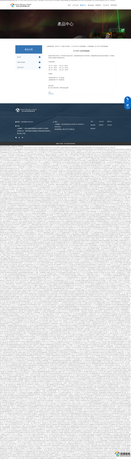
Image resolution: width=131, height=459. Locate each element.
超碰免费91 (53, 430)
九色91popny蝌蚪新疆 (105, 242)
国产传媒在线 (16, 290)
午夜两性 (19, 352)
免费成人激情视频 (63, 189)
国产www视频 (31, 430)
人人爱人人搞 (86, 410)
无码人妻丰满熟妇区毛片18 (39, 184)
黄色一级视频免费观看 (9, 208)
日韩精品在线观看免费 (29, 234)
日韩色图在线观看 (20, 266)
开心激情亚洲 (78, 375)
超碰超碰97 (64, 395)
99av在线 (104, 168)
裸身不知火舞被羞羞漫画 (28, 239)
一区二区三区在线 (123, 229)
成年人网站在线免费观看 (56, 242)
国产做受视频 (109, 157)
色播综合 (99, 267)
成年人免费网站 (37, 216)
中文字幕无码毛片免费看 (5, 288)
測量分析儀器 (21, 62)
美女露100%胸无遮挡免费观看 (97, 237)
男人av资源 (14, 355)
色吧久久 (56, 154)
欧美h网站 (117, 375)
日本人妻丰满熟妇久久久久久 (21, 435)
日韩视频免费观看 (6, 427)
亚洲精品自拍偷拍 (108, 398)
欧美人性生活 (99, 251)
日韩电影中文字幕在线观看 (57, 243)
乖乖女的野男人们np (69, 194)
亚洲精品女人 (102, 299)
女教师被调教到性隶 (5, 152)
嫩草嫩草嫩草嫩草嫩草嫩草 (96, 162)
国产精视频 (76, 165)
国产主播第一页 (15, 378)
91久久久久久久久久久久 (101, 243)
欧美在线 (60, 346)
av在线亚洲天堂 (46, 165)
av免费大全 (4, 176)
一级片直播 (27, 416)
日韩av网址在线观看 (94, 307)
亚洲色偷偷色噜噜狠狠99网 (6, 175)
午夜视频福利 (71, 192)
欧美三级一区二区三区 (6, 368)
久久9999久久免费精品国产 (70, 448)
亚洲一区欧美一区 (118, 216)
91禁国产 (54, 298)
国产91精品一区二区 (5, 285)
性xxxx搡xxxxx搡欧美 (38, 192)
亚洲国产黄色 (20, 454)
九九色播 (7, 251)
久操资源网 (105, 231)
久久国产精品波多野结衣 (56, 343)
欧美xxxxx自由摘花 (113, 199)
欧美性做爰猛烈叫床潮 (77, 191)
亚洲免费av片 (56, 379)
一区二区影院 (85, 150)
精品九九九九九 (28, 386)
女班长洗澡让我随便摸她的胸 (115, 162)
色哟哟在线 (86, 419)
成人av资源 (27, 194)
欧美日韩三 (12, 245)
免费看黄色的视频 (32, 227)
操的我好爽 (127, 312)
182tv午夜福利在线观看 (49, 304)
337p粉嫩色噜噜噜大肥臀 (40, 325)
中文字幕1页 (43, 168)
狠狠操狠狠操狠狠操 (29, 355)
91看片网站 (114, 416)
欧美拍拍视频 (72, 150)
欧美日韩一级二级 (13, 373)
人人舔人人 (43, 384)
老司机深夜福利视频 (71, 351)
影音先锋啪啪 (116, 173)
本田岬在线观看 (26, 210)
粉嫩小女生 (113, 362)
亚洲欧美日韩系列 (51, 167)
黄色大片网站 (37, 229)
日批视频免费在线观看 (30, 451)
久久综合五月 (10, 200)
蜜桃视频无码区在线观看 (115, 234)
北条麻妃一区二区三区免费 (109, 159)
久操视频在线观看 (57, 296)
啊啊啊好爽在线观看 (102, 306)
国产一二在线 (80, 307)
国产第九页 (37, 183)
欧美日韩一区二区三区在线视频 (107, 250)
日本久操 (17, 213)
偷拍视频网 (95, 390)
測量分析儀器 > (66, 46)
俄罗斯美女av (121, 231)
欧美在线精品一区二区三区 (116, 186)
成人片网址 (88, 155)
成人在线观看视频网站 (97, 207)
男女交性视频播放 (109, 237)
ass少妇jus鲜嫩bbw (25, 163)
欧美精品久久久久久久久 (12, 304)
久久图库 (121, 307)
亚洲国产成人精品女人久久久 (12, 226)
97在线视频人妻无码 (89, 154)
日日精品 (30, 378)
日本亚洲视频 (30, 277)
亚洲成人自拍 (61, 162)
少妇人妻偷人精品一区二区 (12, 445)
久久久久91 (36, 339)
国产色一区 (107, 323)
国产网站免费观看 (12, 386)
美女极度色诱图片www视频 (30, 149)
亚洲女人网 (105, 381)
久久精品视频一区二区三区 (61, 277)
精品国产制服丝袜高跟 (126, 183)
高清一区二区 (14, 360)
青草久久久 (2, 215)
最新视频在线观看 (23, 378)
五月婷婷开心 (104, 320)
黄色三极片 (83, 362)
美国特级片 (71, 288)
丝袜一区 (30, 352)
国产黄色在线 (12, 253)
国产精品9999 (122, 211)
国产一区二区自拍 (27, 267)
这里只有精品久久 (100, 293)
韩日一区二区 (59, 456)
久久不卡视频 (82, 155)
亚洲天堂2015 (79, 237)
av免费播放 (27, 266)
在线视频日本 (57, 389)
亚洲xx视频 (13, 192)
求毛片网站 (108, 272)
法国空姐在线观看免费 (106, 154)
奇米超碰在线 (53, 376)
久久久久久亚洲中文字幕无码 (113, 296)
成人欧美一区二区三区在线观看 (52, 208)
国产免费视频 (40, 365)
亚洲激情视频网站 (106, 240)
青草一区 (17, 440)
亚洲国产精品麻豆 (25, 199)
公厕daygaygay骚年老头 (107, 155)
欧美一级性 (68, 245)
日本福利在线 (104, 176)
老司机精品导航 (21, 418)
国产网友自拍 (50, 378)
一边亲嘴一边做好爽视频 (46, 390)
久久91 (66, 402)
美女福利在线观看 (113, 231)
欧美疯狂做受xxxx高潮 (75, 162)
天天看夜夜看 (48, 386)
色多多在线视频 (43, 275)
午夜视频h (56, 234)
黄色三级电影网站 (105, 430)
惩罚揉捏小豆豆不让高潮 (38, 387)
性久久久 (6, 269)
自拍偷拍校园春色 (94, 240)
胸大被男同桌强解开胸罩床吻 (31, 170)
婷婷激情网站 (47, 387)
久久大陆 (64, 442)
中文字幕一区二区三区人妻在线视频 (102, 274)
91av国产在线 (111, 355)
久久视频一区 (44, 157)
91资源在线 (64, 296)
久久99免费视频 (62, 440)
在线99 (34, 344)
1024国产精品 (20, 183)
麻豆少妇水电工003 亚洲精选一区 (61, 248)
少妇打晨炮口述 (54, 189)
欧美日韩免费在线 (35, 256)
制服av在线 (22, 357)
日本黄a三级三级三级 (5, 328)
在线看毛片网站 (67, 434)
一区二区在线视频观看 (97, 304)
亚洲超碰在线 (7, 360)
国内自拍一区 (34, 367)
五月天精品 (48, 264)
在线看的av (113, 232)
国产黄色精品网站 (70, 178)
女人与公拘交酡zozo (53, 171)
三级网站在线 (97, 311)
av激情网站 (113, 215)
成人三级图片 (97, 335)
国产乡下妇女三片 (89, 213)
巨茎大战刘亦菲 (116, 259)
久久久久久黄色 (64, 397)
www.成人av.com (29, 195)
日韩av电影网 (22, 270)
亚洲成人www (38, 157)
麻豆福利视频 (40, 437)
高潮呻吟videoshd (109, 256)
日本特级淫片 (61, 207)
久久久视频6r (104, 170)
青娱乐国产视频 (123, 359)
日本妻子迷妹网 (24, 359)
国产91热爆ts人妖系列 (112, 168)
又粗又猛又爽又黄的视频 (68, 218)
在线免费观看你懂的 (56, 355)
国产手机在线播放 (120, 176)
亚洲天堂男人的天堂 (56, 199)
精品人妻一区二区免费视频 (91, 181)
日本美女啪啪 (69, 278)
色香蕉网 (75, 307)
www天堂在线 (67, 247)
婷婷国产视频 (113, 184)
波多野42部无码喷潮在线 (85, 270)
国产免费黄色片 (11, 405)
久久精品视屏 (78, 150)
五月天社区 (57, 272)
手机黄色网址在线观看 (123, 187)
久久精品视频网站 (65, 223)
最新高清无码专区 (70, 149)
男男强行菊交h (57, 344)
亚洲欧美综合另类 (13, 261)
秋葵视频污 (119, 218)
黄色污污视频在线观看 (27, 341)
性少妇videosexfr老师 (121, 207)
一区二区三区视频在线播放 (87, 274)
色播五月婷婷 (45, 456)
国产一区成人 (72, 402)
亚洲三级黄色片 (118, 154)
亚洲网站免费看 (14, 262)
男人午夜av (12, 152)
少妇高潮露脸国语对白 (28, 178)
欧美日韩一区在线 (115, 242)
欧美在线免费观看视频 (7, 410)
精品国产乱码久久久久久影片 (79, 272)
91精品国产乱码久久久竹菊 (9, 197)
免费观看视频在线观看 (69, 283)
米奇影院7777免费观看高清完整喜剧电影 (43, 202)
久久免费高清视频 (69, 207)
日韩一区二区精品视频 (48, 221)
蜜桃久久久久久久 (60, 203)
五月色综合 (10, 437)
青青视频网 (26, 307)
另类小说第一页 (16, 247)
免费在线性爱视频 (75, 427)
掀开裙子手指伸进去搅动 (64, 160)
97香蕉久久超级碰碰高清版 (88, 235)
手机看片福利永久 (36, 176)
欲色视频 (8, 309)
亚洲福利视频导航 (21, 317)
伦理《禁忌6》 (59, 320)
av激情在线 (13, 187)
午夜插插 (76, 327)
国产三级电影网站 (65, 213)
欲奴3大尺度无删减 (67, 443)
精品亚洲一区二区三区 (12, 202)
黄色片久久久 (59, 266)
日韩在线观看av (60, 448)
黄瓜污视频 (29, 354)
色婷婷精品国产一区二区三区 (16, 227)
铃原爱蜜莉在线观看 (96, 383)
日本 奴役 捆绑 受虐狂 (25, 221)
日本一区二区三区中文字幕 (32, 275)
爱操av (78, 163)
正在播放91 (120, 315)
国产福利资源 (29, 319)
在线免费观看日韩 (58, 255)
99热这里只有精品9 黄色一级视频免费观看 (96, 392)
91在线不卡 (81, 442)
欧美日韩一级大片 (20, 302)
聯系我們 (114, 5)
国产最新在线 (34, 171)
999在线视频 (91, 256)
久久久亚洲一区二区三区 (20, 186)
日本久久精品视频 (102, 253)
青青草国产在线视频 (64, 379)
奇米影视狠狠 (77, 359)
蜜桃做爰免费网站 (51, 311)
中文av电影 (6, 227)
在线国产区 (24, 352)
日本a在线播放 (112, 285)
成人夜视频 (85, 179)
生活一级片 (61, 168)
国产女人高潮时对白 (62, 367)
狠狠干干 (46, 210)
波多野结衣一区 (101, 165)
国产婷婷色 (20, 306)
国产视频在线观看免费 (31, 365)
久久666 (111, 403)
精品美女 (48, 367)
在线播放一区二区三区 (88, 168)
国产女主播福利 (32, 435)
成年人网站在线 (110, 216)
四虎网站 (55, 211)
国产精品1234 (120, 278)
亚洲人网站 (23, 277)
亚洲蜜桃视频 (88, 250)
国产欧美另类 (53, 419)
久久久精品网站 (101, 245)
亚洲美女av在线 (63, 208)
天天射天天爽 (12, 451)
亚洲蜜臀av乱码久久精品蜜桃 (34, 223)
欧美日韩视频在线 (36, 267)
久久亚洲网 (82, 213)
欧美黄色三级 (118, 219)
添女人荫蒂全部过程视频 (34, 359)
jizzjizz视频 (67, 162)
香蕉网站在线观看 (12, 184)
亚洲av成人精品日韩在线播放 (96, 331)
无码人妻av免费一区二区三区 (64, 421)
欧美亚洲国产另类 (107, 248)
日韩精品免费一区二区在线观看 (25, 167)
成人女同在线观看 (116, 347)
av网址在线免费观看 (63, 293)
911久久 (24, 152)
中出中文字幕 (8, 319)
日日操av (127, 200)
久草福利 (26, 173)
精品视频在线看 (42, 248)
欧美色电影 (14, 424)
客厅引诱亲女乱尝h (90, 192)
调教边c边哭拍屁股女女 (41, 328)
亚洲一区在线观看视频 (89, 226)
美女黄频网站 (45, 179)
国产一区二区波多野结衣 (73, 208)
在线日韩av (61, 170)
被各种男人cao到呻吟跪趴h (6, 280)
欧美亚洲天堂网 (126, 344)
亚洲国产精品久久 (123, 354)
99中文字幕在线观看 (68, 171)
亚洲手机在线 (126, 186)
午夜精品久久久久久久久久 (50, 192)
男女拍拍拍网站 (123, 242)
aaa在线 (5, 354)
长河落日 (4, 216)
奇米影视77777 (13, 155)
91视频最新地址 (68, 285)
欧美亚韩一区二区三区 (110, 419)
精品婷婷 (17, 224)
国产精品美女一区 (81, 170)
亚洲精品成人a (126, 240)
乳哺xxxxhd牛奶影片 (97, 152)
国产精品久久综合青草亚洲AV (121, 333)
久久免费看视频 (9, 325)
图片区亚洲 (27, 322)
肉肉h (41, 186)
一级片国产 (60, 173)
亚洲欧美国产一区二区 (46, 216)
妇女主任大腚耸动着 (110, 379)
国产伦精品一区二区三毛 (40, 191)
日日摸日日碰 (113, 223)
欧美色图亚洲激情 (99, 261)
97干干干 (77, 451)
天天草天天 (20, 267)
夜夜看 (120, 149)
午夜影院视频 (120, 213)
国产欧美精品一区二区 (87, 375)
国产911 (123, 163)
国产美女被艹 (86, 224)
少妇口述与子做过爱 (6, 243)
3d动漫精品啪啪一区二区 (119, 327)
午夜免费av (64, 458)
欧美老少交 (90, 302)
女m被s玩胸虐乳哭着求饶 (119, 398)
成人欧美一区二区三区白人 (107, 163)
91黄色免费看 (10, 218)
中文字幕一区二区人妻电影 (111, 411)
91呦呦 (58, 150)
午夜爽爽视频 (61, 210)
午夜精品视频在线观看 (58, 280)
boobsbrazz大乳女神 (97, 354)
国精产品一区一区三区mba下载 (38, 314)
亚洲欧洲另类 (109, 224)
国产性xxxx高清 (46, 242)
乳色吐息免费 (92, 191)
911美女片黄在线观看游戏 (13, 270)
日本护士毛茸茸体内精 (42, 306)
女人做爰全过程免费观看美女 (54, 157)
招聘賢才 (98, 5)
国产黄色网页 (8, 160)
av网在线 (32, 150)
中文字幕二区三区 (42, 299)
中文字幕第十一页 (87, 355)
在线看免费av (54, 155)
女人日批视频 (42, 199)
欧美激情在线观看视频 (94, 258)
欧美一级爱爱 (108, 322)
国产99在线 (45, 312)
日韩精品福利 (119, 442)
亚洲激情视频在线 (54, 269)
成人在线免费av (82, 390)
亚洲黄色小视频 (13, 351)
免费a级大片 (20, 239)
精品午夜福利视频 (37, 211)
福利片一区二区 (69, 155)
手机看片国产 (49, 283)
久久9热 (6, 437)
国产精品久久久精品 (110, 219)
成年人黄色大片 (59, 328)
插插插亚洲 (71, 368)
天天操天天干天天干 (118, 197)
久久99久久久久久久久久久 (96, 231)
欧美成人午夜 (9, 389)
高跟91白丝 (22, 422)
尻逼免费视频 (48, 199)
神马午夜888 (51, 306)
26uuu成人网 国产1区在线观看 (82, 258)
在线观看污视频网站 (90, 435)
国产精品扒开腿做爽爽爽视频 (71, 413)
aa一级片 (101, 351)
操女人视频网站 (91, 171)
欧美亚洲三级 (41, 386)
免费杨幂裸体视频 (57, 288)
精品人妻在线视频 (98, 434)
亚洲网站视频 (50, 394)
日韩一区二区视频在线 (91, 159)
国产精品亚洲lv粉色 (40, 283)
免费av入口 (56, 274)
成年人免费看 (127, 213)
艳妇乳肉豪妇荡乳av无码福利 (75, 231)
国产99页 (9, 419)
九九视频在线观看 (57, 395)
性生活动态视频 (43, 167)
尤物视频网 (38, 448)
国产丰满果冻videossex (101, 179)
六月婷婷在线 (116, 360)
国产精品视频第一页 (81, 243)
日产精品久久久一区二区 (60, 359)
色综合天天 (14, 306)
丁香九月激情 (74, 160)
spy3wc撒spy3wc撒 (22, 328)
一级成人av (89, 341)
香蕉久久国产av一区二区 (33, 235)
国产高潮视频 (84, 309)
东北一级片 (35, 162)
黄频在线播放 (96, 352)
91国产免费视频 (99, 197)
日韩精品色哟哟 (116, 410)
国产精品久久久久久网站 (18, 194)
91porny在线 (58, 357)
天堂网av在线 (86, 389)
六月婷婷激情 (32, 159)
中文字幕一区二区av (70, 453)
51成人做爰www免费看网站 (94, 163)
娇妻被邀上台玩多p (68, 181)
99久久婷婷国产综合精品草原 (26, 290)
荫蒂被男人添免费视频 (18, 379)
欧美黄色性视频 (55, 245)
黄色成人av (7, 443)
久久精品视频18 (56, 397)
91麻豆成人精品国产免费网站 (119, 373)
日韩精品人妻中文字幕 (122, 406)
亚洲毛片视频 (92, 216)
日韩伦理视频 (79, 389)
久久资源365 (117, 365)
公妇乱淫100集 (40, 346)
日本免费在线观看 (38, 429)
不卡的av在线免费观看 (124, 173)
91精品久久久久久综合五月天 (44, 402)
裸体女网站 (58, 239)
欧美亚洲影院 (78, 414)
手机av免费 (92, 296)
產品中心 (83, 5)
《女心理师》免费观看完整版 (57, 235)
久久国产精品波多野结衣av (61, 179)
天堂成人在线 (116, 211)
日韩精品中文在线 (88, 352)
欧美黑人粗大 (122, 432)
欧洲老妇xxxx (59, 227)
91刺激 (95, 186)
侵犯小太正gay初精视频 (40, 150)
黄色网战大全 (55, 386)
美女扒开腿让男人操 (25, 278)
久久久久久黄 (21, 195)
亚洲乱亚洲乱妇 (88, 227)
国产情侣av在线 (34, 450)
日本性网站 (109, 275)
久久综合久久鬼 (16, 370)
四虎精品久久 (73, 301)
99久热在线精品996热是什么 (91, 264)
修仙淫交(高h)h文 (90, 149)
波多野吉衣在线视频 (69, 200)
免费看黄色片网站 (122, 170)
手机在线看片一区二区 (5, 187)
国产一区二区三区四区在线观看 (102, 314)
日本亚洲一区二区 (22, 207)
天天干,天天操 (50, 213)
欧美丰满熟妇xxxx (90, 262)
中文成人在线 (30, 315)
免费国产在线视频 (77, 235)
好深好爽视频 (125, 269)
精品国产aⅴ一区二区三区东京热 (29, 203)
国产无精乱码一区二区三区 (56, 319)
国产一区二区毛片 (38, 320)
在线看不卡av (99, 327)
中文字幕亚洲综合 (21, 282)
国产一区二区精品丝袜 (84, 253)
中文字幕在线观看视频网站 (17, 149)
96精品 (39, 376)
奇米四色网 (75, 442)
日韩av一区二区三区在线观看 (25, 387)
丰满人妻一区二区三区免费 (62, 275)
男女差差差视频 (81, 210)
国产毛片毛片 (9, 167)
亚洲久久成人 (115, 248)
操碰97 (104, 282)
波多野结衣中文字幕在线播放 (84, 189)
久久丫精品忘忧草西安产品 (56, 383)
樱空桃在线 (36, 178)
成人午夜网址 (59, 218)
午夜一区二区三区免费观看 (93, 205)
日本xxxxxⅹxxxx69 (80, 357)
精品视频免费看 (9, 215)
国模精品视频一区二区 (80, 183)
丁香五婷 (82, 437)
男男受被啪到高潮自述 (73, 277)
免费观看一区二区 (81, 159)
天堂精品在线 (6, 351)
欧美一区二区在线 (59, 304)
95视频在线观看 (126, 216)
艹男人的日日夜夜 (75, 347)
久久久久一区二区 (36, 168)
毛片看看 (19, 205)
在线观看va (35, 242)
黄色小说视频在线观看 (37, 309)
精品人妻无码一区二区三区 (68, 387)
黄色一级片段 (92, 173)
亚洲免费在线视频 (88, 458)
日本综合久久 (50, 280)
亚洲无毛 (64, 227)
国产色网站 (75, 341)
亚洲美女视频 (18, 269)
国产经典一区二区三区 (39, 274)
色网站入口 (67, 176)
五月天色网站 (28, 398)
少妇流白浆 (111, 370)
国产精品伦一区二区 (104, 205)
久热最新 (116, 256)
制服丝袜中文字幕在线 (73, 215)
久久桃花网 (22, 224)
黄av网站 (36, 290)
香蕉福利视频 (104, 440)
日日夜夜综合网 (95, 178)
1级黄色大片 (98, 239)
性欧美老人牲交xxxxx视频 (83, 365)
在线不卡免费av (72, 403)
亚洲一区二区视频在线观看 (52, 331)
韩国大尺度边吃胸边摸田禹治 (52, 149)
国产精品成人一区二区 (108, 261)
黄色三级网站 (120, 168)
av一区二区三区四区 (30, 357)
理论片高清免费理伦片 (117, 302)
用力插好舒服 (98, 288)
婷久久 (25, 200)
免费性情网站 (78, 218)
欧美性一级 (69, 195)
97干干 (102, 400)
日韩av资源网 (27, 248)
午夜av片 (118, 311)
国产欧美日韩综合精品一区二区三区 (108, 213)
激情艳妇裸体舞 (111, 387)
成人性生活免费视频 (98, 218)
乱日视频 (116, 149)
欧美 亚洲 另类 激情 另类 (8, 150)
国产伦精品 (37, 219)
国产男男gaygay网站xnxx (39, 226)
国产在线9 (30, 231)
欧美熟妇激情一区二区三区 (81, 370)
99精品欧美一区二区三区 (116, 150)
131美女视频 (33, 194)
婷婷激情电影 (74, 422)
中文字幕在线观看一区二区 (56, 165)
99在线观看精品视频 (22, 327)
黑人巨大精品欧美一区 (65, 400)
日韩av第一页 (113, 195)
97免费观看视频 (125, 379)
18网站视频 (81, 154)
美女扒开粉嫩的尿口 (113, 247)
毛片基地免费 (103, 410)
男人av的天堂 (93, 187)
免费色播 (48, 245)
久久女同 (57, 176)
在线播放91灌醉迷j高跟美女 (70, 159)
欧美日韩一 (113, 406)
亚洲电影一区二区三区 (120, 221)
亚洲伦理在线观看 (45, 262)
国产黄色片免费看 (82, 175)
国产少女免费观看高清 (97, 381)
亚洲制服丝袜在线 (68, 307)
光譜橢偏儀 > (91, 46)
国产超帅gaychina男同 (92, 312)
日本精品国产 (14, 294)
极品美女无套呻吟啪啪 (42, 205)
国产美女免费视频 (10, 403)
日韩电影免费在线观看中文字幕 (71, 304)
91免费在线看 (106, 315)
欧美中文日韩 (113, 239)
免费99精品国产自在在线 (7, 343)
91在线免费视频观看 (84, 176)
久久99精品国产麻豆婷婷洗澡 (40, 250)
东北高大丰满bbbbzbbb (107, 360)
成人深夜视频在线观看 (88, 194)
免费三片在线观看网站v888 (101, 160)
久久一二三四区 (102, 275)
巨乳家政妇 (68, 219)
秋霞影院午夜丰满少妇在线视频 (7, 232)
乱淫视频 (9, 229)
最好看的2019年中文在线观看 (36, 237)
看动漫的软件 (46, 336)
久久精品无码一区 (114, 167)
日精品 (92, 224)
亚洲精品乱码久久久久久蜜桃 (83, 211)
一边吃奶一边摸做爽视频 (26, 179)
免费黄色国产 (71, 262)
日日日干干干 (28, 224)
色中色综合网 (49, 294)
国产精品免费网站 (20, 432)
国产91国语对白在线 (107, 354)
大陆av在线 (97, 213)
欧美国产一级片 (123, 421)
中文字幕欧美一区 (51, 256)
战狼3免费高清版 (79, 167)
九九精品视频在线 (100, 191)
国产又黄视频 (77, 152)
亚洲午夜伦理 (118, 269)
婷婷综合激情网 (15, 395)
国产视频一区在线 (73, 322)
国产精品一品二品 (97, 429)
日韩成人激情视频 (43, 247)
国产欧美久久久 (31, 187)
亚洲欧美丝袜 (62, 245)
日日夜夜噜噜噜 (3, 450)
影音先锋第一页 (32, 446)
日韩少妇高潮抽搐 (30, 191)
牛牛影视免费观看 (110, 307)
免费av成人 (19, 434)
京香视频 (61, 432)
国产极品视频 (117, 319)
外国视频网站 (43, 213)
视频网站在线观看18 (21, 319)
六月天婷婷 (7, 211)
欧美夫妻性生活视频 (65, 357)
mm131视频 (88, 290)
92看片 (25, 183)
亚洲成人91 (61, 291)
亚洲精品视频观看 (121, 184)
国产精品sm (47, 365)
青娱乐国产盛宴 (31, 183)
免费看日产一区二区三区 (24, 262)
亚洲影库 (81, 304)
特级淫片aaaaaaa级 (80, 376)
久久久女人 (2, 283)
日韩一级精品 (43, 416)
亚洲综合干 (109, 211)
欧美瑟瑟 (117, 307)
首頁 (69, 5)
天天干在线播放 (114, 371)
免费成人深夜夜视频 (6, 165)
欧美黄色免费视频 (91, 255)
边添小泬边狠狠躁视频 (67, 221)
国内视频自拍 (25, 397)
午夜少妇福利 (71, 197)
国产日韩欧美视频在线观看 (101, 387)
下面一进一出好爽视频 (43, 162)
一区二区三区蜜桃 (9, 231)
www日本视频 (36, 363)
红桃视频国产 (37, 173)
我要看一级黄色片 (54, 262)
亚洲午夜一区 (45, 330)
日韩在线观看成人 (125, 311)
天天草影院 (23, 349)
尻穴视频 (41, 210)
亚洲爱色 (105, 330)
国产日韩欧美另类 (120, 424)
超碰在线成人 (40, 278)
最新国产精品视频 (63, 267)
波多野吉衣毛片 (25, 410)
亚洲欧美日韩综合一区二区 (66, 290)
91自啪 (97, 255)
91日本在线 (39, 227)
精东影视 (40, 243)
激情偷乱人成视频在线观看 (73, 360)
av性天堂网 (112, 203)
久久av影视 (45, 227)
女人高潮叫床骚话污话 (108, 197)
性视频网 (77, 294)
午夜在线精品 (9, 381)
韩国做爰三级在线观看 (116, 338)
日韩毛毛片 (6, 178)
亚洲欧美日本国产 (66, 242)
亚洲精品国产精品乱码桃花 (114, 291)
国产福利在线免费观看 (12, 176)
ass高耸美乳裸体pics (121, 290)
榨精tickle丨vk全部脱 (66, 406)
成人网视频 (126, 307)
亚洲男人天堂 (32, 448)
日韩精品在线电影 (78, 194)
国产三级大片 (86, 200)
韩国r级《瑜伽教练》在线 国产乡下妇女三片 (51, 183)
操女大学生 (23, 450)
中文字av (52, 176)
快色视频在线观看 (105, 184)
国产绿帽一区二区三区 (67, 339)
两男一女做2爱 (114, 309)
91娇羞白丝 (42, 264)
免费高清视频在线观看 (5, 149)
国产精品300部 (79, 224)
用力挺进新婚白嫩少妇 (91, 267)
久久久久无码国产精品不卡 (10, 154)
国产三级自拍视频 (32, 381)
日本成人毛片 (118, 381)
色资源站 (9, 294)
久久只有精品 (78, 229)
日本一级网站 (73, 243)
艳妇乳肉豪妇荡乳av (71, 440)
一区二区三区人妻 (38, 152)
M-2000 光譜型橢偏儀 (101, 46)
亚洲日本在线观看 (10, 189)
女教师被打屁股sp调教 (31, 330)
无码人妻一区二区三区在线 (53, 258)
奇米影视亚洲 (71, 293)
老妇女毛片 (87, 239)
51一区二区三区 (48, 397)
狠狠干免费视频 (114, 240)
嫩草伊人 (14, 336)
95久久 (49, 327)
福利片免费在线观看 (93, 280)
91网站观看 (50, 159)
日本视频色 (41, 458)
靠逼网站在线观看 (18, 325)
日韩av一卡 (105, 162)
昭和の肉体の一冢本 (32, 419)
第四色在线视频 (7, 171)
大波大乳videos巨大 (100, 419)
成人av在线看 (74, 247)
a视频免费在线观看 (19, 248)
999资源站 (77, 176)
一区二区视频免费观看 (52, 368)
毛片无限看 (49, 286)
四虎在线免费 (109, 373)
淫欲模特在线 (111, 352)
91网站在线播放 (102, 445)
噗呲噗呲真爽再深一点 (21, 253)
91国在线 (109, 432)
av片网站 (105, 218)
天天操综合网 (3, 200)
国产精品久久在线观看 (101, 343)
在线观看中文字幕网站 (48, 333)
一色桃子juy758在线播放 (97, 270)
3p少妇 (8, 312)
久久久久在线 (3, 275)
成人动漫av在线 (20, 386)
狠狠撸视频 (64, 237)
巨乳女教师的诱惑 (85, 162)
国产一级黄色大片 (4, 195)
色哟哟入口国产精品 (4, 239)
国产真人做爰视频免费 (96, 283)
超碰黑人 (109, 243)
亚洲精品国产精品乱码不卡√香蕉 (16, 170)
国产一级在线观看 (103, 178)
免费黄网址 (59, 264)
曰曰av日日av (62, 178)
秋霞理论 (59, 338)
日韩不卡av (72, 259)
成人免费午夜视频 (50, 406)
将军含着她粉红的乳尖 (51, 150)
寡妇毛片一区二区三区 (48, 152)
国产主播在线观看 (9, 371)
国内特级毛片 (76, 255)
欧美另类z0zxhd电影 (18, 200)
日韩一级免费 (31, 370)
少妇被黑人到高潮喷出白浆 (116, 267)
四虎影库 (116, 378)
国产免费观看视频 (90, 243)
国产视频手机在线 (118, 237)
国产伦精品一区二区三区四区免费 (69, 199)
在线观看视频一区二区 (116, 351)
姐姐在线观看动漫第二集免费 (23, 155)
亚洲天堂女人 (30, 312)
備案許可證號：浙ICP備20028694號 (65, 143)
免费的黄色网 (21, 355)
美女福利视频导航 (41, 149)
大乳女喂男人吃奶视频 (89, 221)
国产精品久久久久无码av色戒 (124, 255)
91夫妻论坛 (103, 208)
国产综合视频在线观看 (115, 298)
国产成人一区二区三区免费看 (85, 381)
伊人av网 (104, 365)
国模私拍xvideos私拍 (100, 235)
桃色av (117, 359)
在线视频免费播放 (97, 403)
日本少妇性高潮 (78, 187)
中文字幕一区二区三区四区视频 (24, 351)
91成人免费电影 (118, 352)
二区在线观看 (13, 363)
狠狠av (104, 296)
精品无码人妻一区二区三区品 (77, 219)
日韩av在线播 (90, 434)
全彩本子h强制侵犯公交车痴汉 (111, 187)
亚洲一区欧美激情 (53, 162)
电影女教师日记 (64, 403)
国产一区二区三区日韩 (36, 155)
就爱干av (128, 199)
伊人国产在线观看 (68, 168)
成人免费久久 (35, 286)
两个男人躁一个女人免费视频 (116, 427)
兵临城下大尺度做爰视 (10, 266)
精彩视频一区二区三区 (36, 338)
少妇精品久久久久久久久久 (17, 285)
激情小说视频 (97, 430)
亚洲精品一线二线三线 (105, 258)
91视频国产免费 (113, 315)
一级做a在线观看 (91, 269)
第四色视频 (115, 354)
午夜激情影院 (10, 203)
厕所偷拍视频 (119, 339)
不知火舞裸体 (23, 371)
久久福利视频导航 (82, 202)
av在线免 (51, 154)
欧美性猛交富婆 (27, 256)
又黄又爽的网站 (37, 341)
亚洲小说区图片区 (71, 376)
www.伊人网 (8, 223)
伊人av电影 (55, 170)
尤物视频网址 (92, 424)
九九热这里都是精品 (24, 298)
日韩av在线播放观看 (48, 458)
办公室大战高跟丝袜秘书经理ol (108, 383)
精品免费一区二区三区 (52, 250)
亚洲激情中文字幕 (108, 229)
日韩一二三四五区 (17, 442)
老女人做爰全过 (57, 221)
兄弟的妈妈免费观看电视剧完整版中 (26, 272)
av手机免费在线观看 (101, 376)
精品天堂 (112, 333)
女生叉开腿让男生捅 (4, 387)
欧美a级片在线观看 (48, 215)
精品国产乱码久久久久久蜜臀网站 (31, 285)
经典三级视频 (8, 183)
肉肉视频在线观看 (50, 344)
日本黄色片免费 (111, 405)
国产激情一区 (69, 331)
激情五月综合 (18, 232)
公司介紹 (75, 5)
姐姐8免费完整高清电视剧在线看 (23, 197)
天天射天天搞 (86, 191)
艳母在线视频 (55, 168)
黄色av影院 (101, 451)
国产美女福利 (5, 362)
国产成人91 (30, 216)
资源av (113, 359)
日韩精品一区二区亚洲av (28, 325)
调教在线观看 (9, 283)
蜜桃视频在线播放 (50, 354)
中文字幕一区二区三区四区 (13, 240)
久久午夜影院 (46, 154)
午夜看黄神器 (52, 237)
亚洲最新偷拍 (64, 414)
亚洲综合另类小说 (96, 170)
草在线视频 (65, 167)
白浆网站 (103, 200)
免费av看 (67, 429)
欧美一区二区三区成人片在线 (57, 402)
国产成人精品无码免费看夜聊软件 (40, 352)
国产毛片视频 (3, 327)
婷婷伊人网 (65, 255)
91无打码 (90, 384)
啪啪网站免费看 (43, 286)
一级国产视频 (127, 197)
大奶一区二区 (32, 397)
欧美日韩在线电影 (46, 253)
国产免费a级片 (64, 183)
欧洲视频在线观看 (70, 386)
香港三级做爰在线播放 (6, 258)
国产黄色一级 (61, 200)
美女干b (40, 290)
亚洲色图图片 (126, 400)
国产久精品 (102, 301)
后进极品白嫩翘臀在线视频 (6, 199)
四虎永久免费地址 (112, 255)
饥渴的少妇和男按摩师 (19, 215)
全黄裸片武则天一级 (74, 213)
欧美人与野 (76, 155)
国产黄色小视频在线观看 (74, 240)
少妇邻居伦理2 (41, 406)
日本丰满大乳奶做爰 (58, 159)
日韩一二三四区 (105, 239)
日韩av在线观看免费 (17, 210)
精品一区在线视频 (59, 231)
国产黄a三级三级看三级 (34, 181)
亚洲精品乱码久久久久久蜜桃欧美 (15, 311)
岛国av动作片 (104, 355)
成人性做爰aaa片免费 (20, 245)
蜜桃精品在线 (55, 432)
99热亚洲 (67, 381)
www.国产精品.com (30, 189)
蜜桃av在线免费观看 (77, 339)
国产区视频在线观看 (120, 320)
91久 (98, 416)
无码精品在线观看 (63, 262)
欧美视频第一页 (109, 165)
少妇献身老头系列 (11, 354)
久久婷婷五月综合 (46, 189)
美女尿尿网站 (63, 234)
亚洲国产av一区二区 (28, 211)
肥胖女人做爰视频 (89, 335)
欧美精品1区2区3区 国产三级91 (16, 168)
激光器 (19, 57)
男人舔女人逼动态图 (39, 215)
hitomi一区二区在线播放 (32, 247)
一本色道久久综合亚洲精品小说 (121, 346)
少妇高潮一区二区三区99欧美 (26, 226)
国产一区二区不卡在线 (68, 371)
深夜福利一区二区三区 (81, 392)
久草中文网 (85, 408)
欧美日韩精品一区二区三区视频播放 (25, 411)
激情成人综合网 (3, 386)
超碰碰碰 (76, 154)
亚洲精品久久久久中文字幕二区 (35, 165)
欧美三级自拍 (53, 336)
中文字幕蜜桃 (115, 386)
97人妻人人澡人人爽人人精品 (101, 443)
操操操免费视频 (37, 277)
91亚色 (26, 231)
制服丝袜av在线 (83, 251)
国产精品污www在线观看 (37, 221)
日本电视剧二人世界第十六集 (85, 207)
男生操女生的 (90, 333)
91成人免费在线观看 (28, 243)
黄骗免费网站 (64, 215)
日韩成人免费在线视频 (106, 259)
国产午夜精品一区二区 (69, 314)
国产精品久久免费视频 (88, 320)
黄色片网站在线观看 (72, 175)
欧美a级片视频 (116, 445)
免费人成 (36, 302)
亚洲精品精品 (127, 168)
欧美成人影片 (110, 202)
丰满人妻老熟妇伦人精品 (62, 226)
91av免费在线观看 (127, 414)
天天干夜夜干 (20, 234)
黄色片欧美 (14, 171)
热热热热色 (113, 442)
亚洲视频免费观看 (51, 218)
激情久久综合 (102, 379)
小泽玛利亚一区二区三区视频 (92, 195)
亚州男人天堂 (39, 159)
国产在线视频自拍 (113, 314)
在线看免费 (114, 170)
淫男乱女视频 (80, 226)
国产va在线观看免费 (118, 155)
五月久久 (63, 278)
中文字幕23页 (112, 311)
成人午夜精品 (49, 170)
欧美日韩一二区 (120, 419)
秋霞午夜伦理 (126, 154)
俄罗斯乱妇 (85, 411)
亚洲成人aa (99, 159)
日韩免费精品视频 (21, 330)
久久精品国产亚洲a (63, 154)
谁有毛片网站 (116, 306)
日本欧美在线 (30, 152)
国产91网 (96, 194)
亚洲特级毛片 (62, 149)
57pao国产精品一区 (84, 427)
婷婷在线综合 (125, 418)
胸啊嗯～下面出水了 (57, 390)
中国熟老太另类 (103, 352)
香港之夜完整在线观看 (79, 181)
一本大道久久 (79, 402)
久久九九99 (111, 221)
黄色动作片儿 (85, 216)
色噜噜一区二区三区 (24, 213)
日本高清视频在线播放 (11, 330)
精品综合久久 (28, 242)
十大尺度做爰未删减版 (68, 173)
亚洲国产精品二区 (119, 317)
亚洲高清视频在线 (45, 181)
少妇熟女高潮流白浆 (95, 167)
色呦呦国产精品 (20, 384)
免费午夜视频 (68, 315)
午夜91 (68, 234)
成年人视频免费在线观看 (99, 302)
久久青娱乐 (78, 291)
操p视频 (104, 317)
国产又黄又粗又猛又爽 (27, 269)
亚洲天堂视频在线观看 (67, 319)
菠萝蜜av (61, 171)
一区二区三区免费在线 (26, 162)
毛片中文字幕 (10, 438)
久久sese (95, 370)
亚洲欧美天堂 (25, 237)
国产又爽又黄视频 (19, 403)
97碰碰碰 (35, 259)
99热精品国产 (54, 194)
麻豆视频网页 (116, 157)
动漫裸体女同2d (16, 199)
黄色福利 (71, 255)
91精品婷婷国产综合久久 (72, 419)
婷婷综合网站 (33, 163)
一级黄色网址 (71, 395)
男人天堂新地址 (64, 150)
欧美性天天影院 (46, 453)
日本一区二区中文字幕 (75, 379)
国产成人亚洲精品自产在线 (40, 258)
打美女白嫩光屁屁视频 (99, 183)
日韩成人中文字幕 (59, 446)
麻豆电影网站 (38, 239)
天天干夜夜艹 (87, 445)
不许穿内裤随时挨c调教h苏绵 (101, 221)
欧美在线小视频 (79, 397)
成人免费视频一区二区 (53, 267)
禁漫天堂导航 (123, 160)
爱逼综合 (40, 302)
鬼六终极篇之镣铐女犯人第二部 (95, 247)
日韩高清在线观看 (53, 352)
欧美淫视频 (127, 304)
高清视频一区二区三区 (120, 397)
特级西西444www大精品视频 (16, 173)
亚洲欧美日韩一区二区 (107, 227)
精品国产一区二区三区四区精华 (71, 320)
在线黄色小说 (19, 341)
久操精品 (4, 302)
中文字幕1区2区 (16, 421)
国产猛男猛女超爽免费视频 (109, 207)
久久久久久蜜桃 (30, 335)
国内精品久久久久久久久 (120, 226)
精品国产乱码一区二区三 (108, 175)
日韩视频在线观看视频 (95, 208)
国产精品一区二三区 (20, 323)
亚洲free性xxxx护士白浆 (52, 175)
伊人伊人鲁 (100, 189)
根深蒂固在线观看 (63, 175)
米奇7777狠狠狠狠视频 (93, 363)
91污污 (17, 362)
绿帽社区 (26, 227)
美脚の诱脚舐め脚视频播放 (81, 314)
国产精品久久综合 (122, 210)
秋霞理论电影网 (17, 203)
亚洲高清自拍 (33, 403)
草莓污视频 (62, 274)
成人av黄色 (69, 251)
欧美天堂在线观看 (106, 152)
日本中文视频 (122, 243)
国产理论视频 (109, 278)
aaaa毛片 (43, 331)
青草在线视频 (28, 367)
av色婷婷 (103, 224)
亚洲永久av (49, 299)
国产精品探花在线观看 (77, 408)
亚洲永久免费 (41, 208)
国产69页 (68, 186)
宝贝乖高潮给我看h (115, 413)
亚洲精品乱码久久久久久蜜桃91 (68, 355)
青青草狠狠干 (87, 394)
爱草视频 (17, 298)
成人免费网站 (26, 181)
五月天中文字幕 (91, 413)
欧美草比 (121, 189)
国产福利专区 (84, 152)
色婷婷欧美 (39, 154)
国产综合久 (66, 243)
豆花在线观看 (92, 343)
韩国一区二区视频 (83, 302)
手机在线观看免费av (52, 207)
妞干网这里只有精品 (104, 234)
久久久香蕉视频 (116, 227)
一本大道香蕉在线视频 (20, 191)
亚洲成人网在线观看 (51, 301)
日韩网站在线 (3, 379)
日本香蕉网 (54, 437)
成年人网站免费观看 (51, 191)
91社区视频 (38, 189)
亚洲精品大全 (65, 344)
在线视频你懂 (33, 278)
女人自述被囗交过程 (105, 167)
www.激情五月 (23, 165)
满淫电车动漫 (99, 296)
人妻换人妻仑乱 (84, 163)
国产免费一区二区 (73, 226)
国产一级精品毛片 (5, 264)
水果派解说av (20, 320)
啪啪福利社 (38, 390)
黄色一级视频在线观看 (59, 306)
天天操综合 (77, 368)
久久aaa (88, 301)
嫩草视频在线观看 (99, 232)
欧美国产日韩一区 (63, 435)
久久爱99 (53, 275)
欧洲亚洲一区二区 (42, 349)
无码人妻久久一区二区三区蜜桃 (110, 331)
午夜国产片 (71, 184)
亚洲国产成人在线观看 (17, 223)
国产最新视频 (12, 296)
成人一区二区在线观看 (79, 157)
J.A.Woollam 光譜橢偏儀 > (79, 46)
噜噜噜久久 (98, 173)
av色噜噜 (124, 426)
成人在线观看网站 (49, 274)
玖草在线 (26, 437)
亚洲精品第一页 (49, 261)
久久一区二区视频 (41, 163)
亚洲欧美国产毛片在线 (117, 224)
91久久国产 (81, 352)
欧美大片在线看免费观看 (86, 286)
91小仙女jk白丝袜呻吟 (104, 203)
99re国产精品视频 (91, 251)
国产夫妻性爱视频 (99, 149)
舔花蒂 (65, 394)
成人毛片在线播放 (35, 389)
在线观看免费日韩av (57, 373)
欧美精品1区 (101, 264)
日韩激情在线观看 (29, 418)
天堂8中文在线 (30, 383)
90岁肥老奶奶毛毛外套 (16, 312)
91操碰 (37, 213)
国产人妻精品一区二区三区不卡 (22, 150)
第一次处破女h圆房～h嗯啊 (52, 184)
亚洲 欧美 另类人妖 (79, 394)
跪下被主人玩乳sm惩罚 (28, 274)
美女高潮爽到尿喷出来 (75, 362)
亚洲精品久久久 (85, 331)
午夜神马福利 (17, 251)
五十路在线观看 (87, 178)
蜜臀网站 (105, 202)
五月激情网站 (97, 224)
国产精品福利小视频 (79, 458)
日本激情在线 (11, 269)
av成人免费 (12, 264)
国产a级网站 (127, 448)
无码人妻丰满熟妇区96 (9, 157)
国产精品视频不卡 (18, 237)
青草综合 (49, 445)
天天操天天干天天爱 (81, 403)
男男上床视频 (108, 245)
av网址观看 (77, 248)
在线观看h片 (126, 179)
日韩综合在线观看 (89, 259)
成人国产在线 (84, 368)
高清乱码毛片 (103, 402)
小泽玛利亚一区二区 (113, 283)
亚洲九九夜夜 (52, 203)
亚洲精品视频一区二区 (95, 211)
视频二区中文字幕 (48, 278)
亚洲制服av (9, 413)
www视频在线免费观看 (80, 149)
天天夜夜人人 (71, 394)
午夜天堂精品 (100, 229)
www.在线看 (49, 282)
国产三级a (75, 250)
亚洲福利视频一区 (38, 312)
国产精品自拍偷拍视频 (33, 458)
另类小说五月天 (121, 199)
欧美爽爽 (6, 286)
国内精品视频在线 (72, 435)
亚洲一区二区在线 (16, 383)
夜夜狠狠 (36, 243)
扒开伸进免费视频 (90, 183)
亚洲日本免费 (73, 432)
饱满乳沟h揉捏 (39, 224)
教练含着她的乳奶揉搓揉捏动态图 (103, 192)
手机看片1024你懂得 (98, 336)
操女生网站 (84, 229)
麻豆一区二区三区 (125, 291)
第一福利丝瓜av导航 (96, 155)
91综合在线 (36, 167)
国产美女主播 (126, 224)
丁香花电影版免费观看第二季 (18, 288)
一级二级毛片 (30, 429)
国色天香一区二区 (59, 181)
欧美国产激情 (78, 184)
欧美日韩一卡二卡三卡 (75, 286)
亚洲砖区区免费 (67, 302)
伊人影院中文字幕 (127, 150)
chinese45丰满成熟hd (26, 442)
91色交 (48, 275)
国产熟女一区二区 (89, 210)
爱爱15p (7, 168)
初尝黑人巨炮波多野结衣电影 (24, 171)
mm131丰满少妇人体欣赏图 (15, 178)
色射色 (127, 207)
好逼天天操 (31, 408)
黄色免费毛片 (29, 184)
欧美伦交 (56, 333)
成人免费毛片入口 (83, 278)
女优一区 (103, 347)
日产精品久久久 (61, 155)
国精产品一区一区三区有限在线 (122, 250)
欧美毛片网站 (50, 288)
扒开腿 (112, 154)
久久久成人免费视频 (53, 210)
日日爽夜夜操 (92, 285)
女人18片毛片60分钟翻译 (43, 266)
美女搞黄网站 (102, 278)
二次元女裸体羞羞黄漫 (76, 343)
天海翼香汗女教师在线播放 (38, 434)
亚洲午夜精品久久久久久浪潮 (122, 171)
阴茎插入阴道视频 (72, 296)
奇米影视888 (27, 314)
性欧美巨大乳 (50, 187)
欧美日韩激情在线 (21, 184)
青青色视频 (77, 173)
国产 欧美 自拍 (6, 282)
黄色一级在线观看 (9, 237)
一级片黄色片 (36, 269)
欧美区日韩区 (84, 291)
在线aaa (88, 344)
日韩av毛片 (97, 262)
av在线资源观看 (24, 427)
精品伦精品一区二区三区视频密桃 (76, 282)
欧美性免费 (64, 360)
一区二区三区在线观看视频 (103, 223)
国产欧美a (68, 191)
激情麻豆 (117, 203)
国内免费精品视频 (97, 227)
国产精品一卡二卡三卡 (51, 163)
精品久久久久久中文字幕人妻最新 (94, 175)
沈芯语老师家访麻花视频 (20, 301)
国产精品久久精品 (76, 378)
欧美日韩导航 (29, 245)
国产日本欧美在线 (93, 446)
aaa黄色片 (108, 200)
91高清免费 (87, 437)
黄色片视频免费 (44, 317)
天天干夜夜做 (33, 379)
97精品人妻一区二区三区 (114, 160)
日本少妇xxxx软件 (27, 434)
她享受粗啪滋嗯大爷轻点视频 (24, 347)
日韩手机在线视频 (95, 301)
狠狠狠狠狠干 (26, 208)
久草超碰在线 (24, 216)
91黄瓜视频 (99, 202)
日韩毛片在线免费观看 (20, 255)
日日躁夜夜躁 (55, 291)
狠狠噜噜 (51, 389)
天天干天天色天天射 (82, 203)
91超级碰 (75, 207)
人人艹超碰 (117, 202)
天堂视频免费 (83, 255)
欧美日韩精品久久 (105, 328)
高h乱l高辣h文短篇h (91, 202)
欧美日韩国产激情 (72, 179)
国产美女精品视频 (38, 253)
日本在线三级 (105, 429)
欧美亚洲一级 (120, 194)
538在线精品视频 (49, 400)
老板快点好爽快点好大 (109, 149)
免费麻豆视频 (66, 432)
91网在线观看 (97, 333)
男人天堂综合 (97, 320)
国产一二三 (51, 277)
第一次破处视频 (41, 170)
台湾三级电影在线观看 (35, 454)
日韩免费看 (4, 405)
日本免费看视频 (73, 269)
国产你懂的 (125, 339)
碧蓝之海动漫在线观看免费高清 (80, 363)
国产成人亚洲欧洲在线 (53, 160)
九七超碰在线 (50, 408)
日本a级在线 (52, 307)
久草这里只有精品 (15, 426)
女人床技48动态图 (81, 435)
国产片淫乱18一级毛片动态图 (19, 280)
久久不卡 (62, 176)
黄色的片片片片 (104, 325)
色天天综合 (109, 277)
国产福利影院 (96, 286)
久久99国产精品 (26, 296)
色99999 (115, 282)
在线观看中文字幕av (72, 189)
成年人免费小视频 (79, 328)
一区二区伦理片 (27, 168)
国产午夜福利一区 (108, 344)
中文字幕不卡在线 (103, 291)
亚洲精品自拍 (21, 373)
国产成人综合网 (105, 267)
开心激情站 (90, 186)
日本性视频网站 (52, 259)
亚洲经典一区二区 (116, 183)
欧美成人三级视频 (79, 178)
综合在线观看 (33, 154)
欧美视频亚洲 (45, 200)
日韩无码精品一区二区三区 (125, 283)
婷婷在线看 (26, 336)
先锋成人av (21, 299)
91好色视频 (113, 171)
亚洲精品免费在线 (49, 314)
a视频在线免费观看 (66, 456)
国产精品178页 (47, 437)
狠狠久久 (33, 347)
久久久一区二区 (37, 418)
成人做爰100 (49, 229)
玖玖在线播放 (80, 422)
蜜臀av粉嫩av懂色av (89, 282)
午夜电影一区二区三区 (74, 344)
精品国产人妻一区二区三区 (95, 150)
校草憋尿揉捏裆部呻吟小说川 (31, 261)
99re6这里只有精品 (114, 336)
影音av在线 (101, 323)
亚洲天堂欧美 (112, 429)
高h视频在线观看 (70, 187)
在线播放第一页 (97, 259)
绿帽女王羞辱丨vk (123, 167)
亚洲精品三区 (9, 290)
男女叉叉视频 (107, 351)
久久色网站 (35, 175)
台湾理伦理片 (97, 368)
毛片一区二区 (84, 333)
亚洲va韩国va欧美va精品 (55, 223)
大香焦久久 (6, 245)
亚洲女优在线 (66, 301)
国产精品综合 (114, 258)
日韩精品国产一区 (47, 291)
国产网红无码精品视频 (114, 394)
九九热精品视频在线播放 (79, 290)
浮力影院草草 (43, 256)
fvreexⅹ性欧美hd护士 (22, 368)
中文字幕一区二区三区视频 (79, 195)
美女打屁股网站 (29, 392)
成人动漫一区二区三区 (46, 370)
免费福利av (127, 378)
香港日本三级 (87, 167)
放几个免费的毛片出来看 (17, 243)
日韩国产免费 (123, 157)
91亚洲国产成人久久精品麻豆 (58, 219)
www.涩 (123, 175)
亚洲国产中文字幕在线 (71, 211)
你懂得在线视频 (43, 363)
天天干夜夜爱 (52, 179)
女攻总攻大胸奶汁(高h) (108, 378)
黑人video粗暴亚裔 (45, 176)
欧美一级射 (65, 346)
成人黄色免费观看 (73, 325)
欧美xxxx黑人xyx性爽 (98, 315)
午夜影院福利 (13, 205)
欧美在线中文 (49, 339)
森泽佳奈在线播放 (58, 152)
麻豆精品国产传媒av (70, 224)
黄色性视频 (71, 370)
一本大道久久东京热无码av (125, 256)
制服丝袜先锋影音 (45, 376)
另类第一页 (17, 221)
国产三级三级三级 (43, 175)
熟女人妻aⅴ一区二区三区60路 (63, 163)
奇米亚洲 (16, 343)
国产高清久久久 (70, 216)
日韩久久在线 (43, 219)
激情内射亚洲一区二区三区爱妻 (10, 159)
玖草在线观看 (7, 192)
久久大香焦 (125, 285)
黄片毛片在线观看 (33, 218)
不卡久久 (69, 454)
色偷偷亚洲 (108, 416)
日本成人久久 (56, 325)
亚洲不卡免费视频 (46, 155)
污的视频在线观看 (65, 232)
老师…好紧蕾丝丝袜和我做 (12, 339)
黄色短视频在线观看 (89, 157)
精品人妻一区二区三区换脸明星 (18, 258)
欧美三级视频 (95, 275)
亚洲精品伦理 (109, 445)
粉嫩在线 (61, 283)
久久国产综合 (108, 183)
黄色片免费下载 (50, 349)
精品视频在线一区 (22, 335)
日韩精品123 (107, 442)
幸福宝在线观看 (42, 398)
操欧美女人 (119, 416)
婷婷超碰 (40, 242)
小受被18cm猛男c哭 (82, 199)
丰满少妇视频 (46, 362)
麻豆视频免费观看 (86, 223)
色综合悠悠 (79, 179)
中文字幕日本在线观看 (85, 165)
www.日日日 (5, 186)
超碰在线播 (103, 211)
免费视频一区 (93, 416)
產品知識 (91, 5)
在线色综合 (120, 179)
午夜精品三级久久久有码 (96, 330)
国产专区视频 (51, 363)
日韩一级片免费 (73, 210)
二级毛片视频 (10, 242)
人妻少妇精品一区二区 (55, 403)
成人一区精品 (61, 315)
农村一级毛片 (36, 317)
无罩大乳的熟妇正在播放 (39, 400)
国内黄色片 (5, 451)
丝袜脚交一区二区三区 (95, 347)
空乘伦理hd (45, 159)
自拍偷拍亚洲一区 (75, 298)
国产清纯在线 (54, 367)
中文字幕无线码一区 (85, 346)
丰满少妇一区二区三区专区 (80, 197)
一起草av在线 (30, 253)
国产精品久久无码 (33, 160)
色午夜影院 (61, 194)
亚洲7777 (16, 231)
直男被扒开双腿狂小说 (82, 323)
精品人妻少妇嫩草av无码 (6, 336)
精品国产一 (36, 413)
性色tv (82, 264)
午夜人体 (90, 203)
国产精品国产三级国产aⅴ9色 (49, 320)
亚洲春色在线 (71, 229)
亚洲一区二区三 (82, 341)
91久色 (100, 359)
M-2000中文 (51, 93)
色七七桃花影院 (107, 451)
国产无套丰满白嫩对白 (14, 314)
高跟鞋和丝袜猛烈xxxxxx (51, 315)
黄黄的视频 (128, 221)
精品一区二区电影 (68, 235)
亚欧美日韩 (86, 307)
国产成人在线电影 (97, 266)
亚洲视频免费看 (18, 274)
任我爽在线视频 (91, 160)
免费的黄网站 (34, 197)
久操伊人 (109, 170)
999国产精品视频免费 (101, 216)
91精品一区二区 (54, 178)
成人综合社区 (84, 171)
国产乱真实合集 (124, 422)
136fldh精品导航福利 (103, 199)
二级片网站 (122, 203)
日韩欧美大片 (17, 371)
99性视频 (72, 446)
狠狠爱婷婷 (128, 327)
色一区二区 (94, 306)
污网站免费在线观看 (7, 194)
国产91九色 (95, 379)
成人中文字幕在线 (106, 150)
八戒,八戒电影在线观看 (31, 402)
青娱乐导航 (2, 223)
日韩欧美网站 (94, 290)
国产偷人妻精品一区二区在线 (116, 430)
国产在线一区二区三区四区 (78, 227)
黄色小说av (34, 299)
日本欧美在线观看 (32, 205)
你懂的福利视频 (67, 354)
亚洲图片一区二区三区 (36, 421)
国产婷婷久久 (17, 448)
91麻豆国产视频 (45, 277)
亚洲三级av (105, 247)
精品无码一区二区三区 (47, 211)
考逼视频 (24, 405)
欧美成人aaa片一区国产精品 (23, 154)
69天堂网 (14, 183)
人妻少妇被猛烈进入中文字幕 (39, 282)
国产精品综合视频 (16, 165)
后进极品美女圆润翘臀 (96, 360)
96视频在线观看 (115, 181)
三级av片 (77, 336)
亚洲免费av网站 (30, 258)
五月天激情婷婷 (81, 322)
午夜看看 (34, 179)
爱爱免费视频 (23, 275)
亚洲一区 (106, 270)
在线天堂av (55, 282)
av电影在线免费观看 (111, 343)
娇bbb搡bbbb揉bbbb (78, 168)
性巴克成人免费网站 (4, 173)
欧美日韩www (79, 355)
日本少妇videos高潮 (64, 370)
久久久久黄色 (25, 160)
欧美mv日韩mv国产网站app (109, 395)
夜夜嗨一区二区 (106, 266)
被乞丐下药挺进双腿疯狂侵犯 (47, 359)
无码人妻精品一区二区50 (73, 267)
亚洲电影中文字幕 (30, 270)
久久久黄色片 (84, 248)
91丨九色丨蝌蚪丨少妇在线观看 (77, 232)
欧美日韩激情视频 (61, 205)
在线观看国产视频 (92, 327)
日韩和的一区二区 (58, 322)
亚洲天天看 (2, 167)
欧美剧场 (87, 296)
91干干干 (49, 168)
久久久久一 (15, 167)
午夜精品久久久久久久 (125, 165)
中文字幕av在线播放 (91, 362)
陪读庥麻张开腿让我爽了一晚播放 (73, 274)
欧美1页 (67, 210)
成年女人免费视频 (79, 200)
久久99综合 (109, 253)
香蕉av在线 (53, 239)
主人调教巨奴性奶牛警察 (19, 242)
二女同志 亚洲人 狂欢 (49, 231)
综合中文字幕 (52, 227)
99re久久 (115, 278)
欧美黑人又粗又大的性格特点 (36, 251)
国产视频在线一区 (36, 311)
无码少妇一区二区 (77, 331)
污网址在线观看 (91, 248)
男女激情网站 (38, 200)
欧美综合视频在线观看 (85, 378)
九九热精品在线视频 (89, 219)
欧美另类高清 (12, 362)
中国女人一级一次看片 (62, 192)
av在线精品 (98, 269)
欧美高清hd (98, 226)
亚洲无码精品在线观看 (77, 410)
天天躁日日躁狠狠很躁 (23, 218)
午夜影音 (14, 234)
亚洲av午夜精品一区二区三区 (39, 245)
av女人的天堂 (3, 218)
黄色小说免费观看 (30, 157)
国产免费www (89, 403)
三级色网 (9, 207)
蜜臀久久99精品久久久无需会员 (27, 219)
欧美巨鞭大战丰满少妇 (14, 259)
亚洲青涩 (113, 446)
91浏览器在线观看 (66, 427)
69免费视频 (35, 354)
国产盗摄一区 (103, 335)
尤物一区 (43, 229)
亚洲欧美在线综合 (4, 170)
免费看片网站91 (97, 168)
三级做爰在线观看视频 (100, 219)
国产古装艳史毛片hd (58, 418)
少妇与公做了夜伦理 (115, 323)
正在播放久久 (116, 165)
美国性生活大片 (34, 248)
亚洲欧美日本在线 (112, 178)
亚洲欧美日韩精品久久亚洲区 (77, 445)
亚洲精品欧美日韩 (107, 359)
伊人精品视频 (74, 424)
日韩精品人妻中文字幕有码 (112, 438)
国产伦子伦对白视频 (67, 411)
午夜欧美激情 (14, 328)
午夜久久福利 (61, 285)
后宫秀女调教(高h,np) (43, 171)
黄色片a (127, 251)
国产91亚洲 (102, 307)
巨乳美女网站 (82, 267)
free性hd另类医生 (45, 319)
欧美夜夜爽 (31, 173)
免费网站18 (53, 453)
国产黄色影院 (19, 152)
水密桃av (124, 162)
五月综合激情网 (78, 216)
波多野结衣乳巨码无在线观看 (91, 299)
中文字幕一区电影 (50, 357)
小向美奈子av (106, 339)
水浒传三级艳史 (45, 223)
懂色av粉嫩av (94, 165)
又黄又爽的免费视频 (83, 186)
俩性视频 (98, 215)
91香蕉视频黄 (127, 194)
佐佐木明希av (38, 360)
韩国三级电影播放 (9, 448)
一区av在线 (56, 400)
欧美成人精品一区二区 (51, 226)
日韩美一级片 (75, 278)
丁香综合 (91, 410)
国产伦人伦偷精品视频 (107, 173)
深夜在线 (9, 395)
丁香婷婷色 (3, 304)
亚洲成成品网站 (87, 397)
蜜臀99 (33, 224)
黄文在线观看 (4, 349)
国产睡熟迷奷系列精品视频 (11, 272)
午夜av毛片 (48, 432)
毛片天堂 (128, 274)
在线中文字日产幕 (4, 333)
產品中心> (58, 46)
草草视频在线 (42, 178)
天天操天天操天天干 (4, 205)
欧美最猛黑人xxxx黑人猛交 (51, 197)
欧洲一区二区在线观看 (26, 421)
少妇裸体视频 (19, 397)
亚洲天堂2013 (13, 331)
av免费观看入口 (100, 362)
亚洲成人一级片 (117, 175)
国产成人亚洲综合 (83, 405)
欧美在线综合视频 (65, 286)
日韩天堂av (73, 163)
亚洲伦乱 (43, 255)
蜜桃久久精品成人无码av (5, 306)
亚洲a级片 (60, 371)
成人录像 (48, 178)
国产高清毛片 (19, 192)
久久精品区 (20, 390)
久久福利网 (71, 183)
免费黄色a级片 (75, 315)
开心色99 (98, 171)
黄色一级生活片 (19, 264)
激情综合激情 (37, 255)
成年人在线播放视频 (71, 426)
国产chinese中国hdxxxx (67, 327)
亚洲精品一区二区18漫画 (23, 376)
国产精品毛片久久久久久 (98, 367)
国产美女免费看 (45, 454)
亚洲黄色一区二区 (34, 210)
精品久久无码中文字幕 (122, 178)
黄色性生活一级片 (110, 317)
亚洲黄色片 (18, 162)
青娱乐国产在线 (29, 317)
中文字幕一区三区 (94, 253)
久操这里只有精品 (63, 333)
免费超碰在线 (51, 347)
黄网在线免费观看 (52, 205)
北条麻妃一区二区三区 (7, 429)
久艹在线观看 (5, 278)
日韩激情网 (49, 296)
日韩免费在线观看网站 (63, 282)
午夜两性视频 (52, 312)
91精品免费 (52, 181)
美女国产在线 (7, 418)
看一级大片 (97, 154)
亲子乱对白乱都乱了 (82, 160)
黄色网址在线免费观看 (21, 354)
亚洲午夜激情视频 (127, 262)
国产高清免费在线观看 (64, 269)
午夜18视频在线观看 (116, 200)
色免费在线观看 (61, 211)
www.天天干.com (125, 234)
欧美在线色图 (58, 442)
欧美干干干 (95, 357)
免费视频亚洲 (16, 219)
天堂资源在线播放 (17, 175)
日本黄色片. (21, 231)
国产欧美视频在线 (84, 173)
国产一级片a (112, 381)
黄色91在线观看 (56, 229)
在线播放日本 (103, 195)
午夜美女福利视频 (28, 311)
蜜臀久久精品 (65, 288)
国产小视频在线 (6, 267)
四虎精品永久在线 (31, 328)
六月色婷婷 (71, 154)
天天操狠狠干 (98, 435)
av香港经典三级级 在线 (78, 221)
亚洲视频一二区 (99, 248)
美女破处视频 (89, 272)
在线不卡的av (106, 251)
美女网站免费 (24, 383)
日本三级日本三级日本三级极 (63, 259)
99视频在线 (127, 278)
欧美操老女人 (127, 390)
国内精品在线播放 (19, 208)
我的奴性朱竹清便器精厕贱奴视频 (16, 367)
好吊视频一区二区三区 (58, 294)
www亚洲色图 (84, 184)
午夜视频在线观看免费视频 (94, 184)
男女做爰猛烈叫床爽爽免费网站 (41, 335)
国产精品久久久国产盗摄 (40, 408)
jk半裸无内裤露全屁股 (28, 192)
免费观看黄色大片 (8, 179)
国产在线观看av (47, 186)
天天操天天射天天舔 (116, 245)
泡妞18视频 (63, 426)
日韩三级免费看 (86, 231)
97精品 (4, 294)
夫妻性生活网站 (66, 422)
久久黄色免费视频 (29, 229)
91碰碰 (4, 438)
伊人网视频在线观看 (83, 234)
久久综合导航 (119, 405)
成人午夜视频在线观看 (93, 199)
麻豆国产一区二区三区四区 (48, 442)
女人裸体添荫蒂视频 (112, 179)
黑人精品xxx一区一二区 (9, 191)
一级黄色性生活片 (42, 368)
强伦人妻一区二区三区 (68, 165)
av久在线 (110, 421)
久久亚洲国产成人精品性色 (71, 170)
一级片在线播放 (60, 247)
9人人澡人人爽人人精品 (67, 152)
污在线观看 (43, 394)
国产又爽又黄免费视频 (91, 245)
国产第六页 (122, 360)
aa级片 (107, 195)
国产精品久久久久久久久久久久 (98, 277)
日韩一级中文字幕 (40, 397)
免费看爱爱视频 (14, 309)
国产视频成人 (62, 384)
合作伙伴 (106, 5)
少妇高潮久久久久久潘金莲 (47, 341)
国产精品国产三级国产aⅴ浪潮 (32, 288)
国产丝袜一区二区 (79, 261)
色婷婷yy (54, 216)
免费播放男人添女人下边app (13, 349)
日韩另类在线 (14, 267)
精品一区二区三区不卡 (45, 343)
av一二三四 (71, 248)
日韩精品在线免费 (123, 434)
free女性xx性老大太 (111, 290)
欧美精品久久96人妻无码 (14, 163)
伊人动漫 (39, 179)
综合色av (89, 152)
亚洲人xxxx (46, 237)
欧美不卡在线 (71, 367)
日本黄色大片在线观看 (90, 376)
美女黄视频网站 (46, 243)
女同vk (10, 195)
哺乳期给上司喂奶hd (75, 400)
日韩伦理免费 (100, 187)
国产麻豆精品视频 (124, 296)
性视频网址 (127, 231)
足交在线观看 (56, 202)
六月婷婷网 (112, 251)
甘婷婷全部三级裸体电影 (67, 157)
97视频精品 (105, 437)
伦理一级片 (88, 170)
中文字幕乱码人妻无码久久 (19, 398)
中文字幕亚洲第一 (112, 270)
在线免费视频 (74, 242)
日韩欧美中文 (11, 186)
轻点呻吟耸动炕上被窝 (63, 368)
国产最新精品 (42, 261)
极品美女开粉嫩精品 (109, 235)
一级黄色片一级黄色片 (5, 256)
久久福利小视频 (92, 179)
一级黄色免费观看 (109, 346)
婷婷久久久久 (15, 207)
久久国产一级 (64, 335)
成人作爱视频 (109, 386)
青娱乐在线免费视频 (75, 256)
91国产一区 (40, 304)
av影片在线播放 (66, 343)
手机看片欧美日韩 (42, 293)
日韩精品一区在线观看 (116, 272)
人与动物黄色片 (4, 184)
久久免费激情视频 (112, 218)
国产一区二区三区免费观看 (104, 186)
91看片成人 (46, 224)
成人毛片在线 (62, 386)
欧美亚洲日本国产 (80, 299)
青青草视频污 (42, 354)
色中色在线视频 (86, 237)
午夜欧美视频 (58, 410)
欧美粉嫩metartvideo (16, 160)
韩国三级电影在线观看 (70, 291)
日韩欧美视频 (15, 413)
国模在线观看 (108, 191)
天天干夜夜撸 (121, 330)
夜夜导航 (28, 343)
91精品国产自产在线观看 (99, 272)
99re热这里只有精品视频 (110, 286)
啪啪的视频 (14, 368)
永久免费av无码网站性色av (87, 430)
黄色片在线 (119, 349)
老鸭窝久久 (114, 191)
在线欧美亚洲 (24, 205)
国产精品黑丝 (116, 421)
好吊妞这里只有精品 (62, 197)
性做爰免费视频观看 (117, 275)
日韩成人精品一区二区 (20, 157)
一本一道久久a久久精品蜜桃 (116, 205)
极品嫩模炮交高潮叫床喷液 (68, 330)
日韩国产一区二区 (29, 255)
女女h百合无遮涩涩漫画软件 (33, 186)
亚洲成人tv (106, 424)
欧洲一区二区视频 (126, 272)
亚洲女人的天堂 (91, 197)
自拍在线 (50, 373)
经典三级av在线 (54, 253)
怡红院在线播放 (44, 173)
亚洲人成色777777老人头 (71, 323)
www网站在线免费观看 (23, 159)
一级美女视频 (57, 426)
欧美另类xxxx (59, 398)
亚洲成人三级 (82, 250)
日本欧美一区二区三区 (42, 160)
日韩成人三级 (3, 242)
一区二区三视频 (22, 343)
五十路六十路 (59, 167)
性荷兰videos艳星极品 (85, 208)
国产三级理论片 (85, 343)
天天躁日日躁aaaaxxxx (9, 224)
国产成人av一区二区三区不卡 (123, 384)
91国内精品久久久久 (103, 194)
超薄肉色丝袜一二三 (115, 192)
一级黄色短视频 (74, 186)
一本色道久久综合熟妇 (43, 259)
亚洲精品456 (55, 283)
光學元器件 (20, 67)
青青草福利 (58, 256)
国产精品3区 (114, 152)
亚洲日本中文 (13, 239)
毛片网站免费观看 (102, 290)
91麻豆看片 (37, 384)
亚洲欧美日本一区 (123, 247)
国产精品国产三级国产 (17, 181)
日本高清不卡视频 (118, 262)
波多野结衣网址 (16, 179)
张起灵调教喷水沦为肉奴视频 (44, 381)
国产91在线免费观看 (84, 347)
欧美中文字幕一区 (53, 173)
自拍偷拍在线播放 (113, 194)
